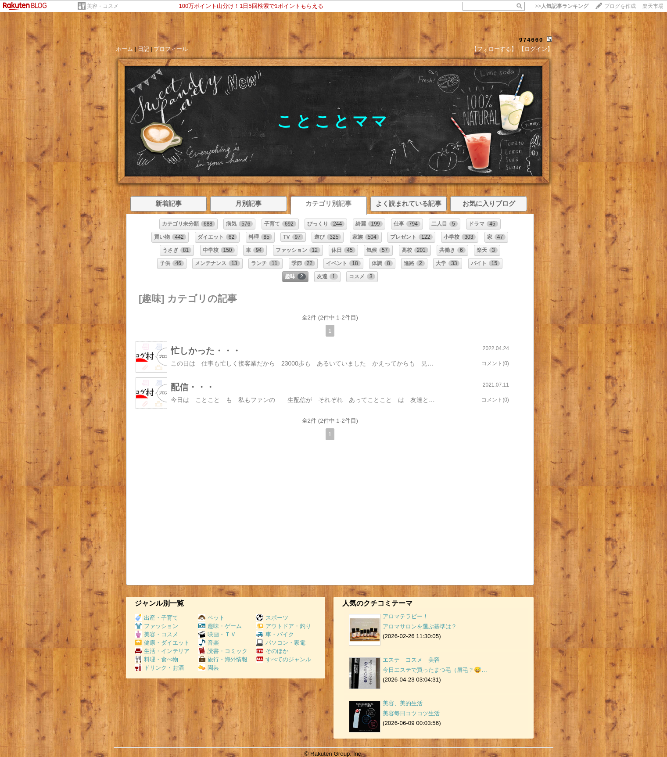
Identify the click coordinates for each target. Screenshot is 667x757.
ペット (211, 617)
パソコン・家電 (280, 642)
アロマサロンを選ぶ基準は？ (420, 626)
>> (561, 6)
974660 (531, 39)
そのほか (272, 651)
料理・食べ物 (156, 659)
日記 (143, 49)
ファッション (156, 626)
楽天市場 (652, 6)
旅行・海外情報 (222, 659)
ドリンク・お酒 (159, 667)
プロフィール (171, 49)
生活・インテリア (162, 651)
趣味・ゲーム (220, 626)
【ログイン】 (536, 49)
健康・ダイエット (162, 642)
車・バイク (275, 634)
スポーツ (272, 617)
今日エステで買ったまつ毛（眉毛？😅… (435, 670)
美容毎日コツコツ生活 (411, 713)
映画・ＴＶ (217, 634)
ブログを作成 (620, 6)
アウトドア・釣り (283, 626)
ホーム (124, 49)
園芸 (208, 667)
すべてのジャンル (283, 659)
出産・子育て (156, 617)
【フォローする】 (494, 49)
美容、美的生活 (403, 703)
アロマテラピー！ (405, 616)
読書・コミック (222, 651)
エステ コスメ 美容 (411, 660)
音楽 (208, 642)
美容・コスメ (102, 6)
